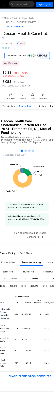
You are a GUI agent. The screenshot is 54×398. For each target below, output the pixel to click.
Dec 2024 (25, 253)
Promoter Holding (31, 262)
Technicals (8, 106)
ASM (21, 43)
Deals (41, 106)
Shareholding (26, 106)
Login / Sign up (44, 4)
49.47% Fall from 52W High (17, 76)
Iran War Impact (11, 63)
